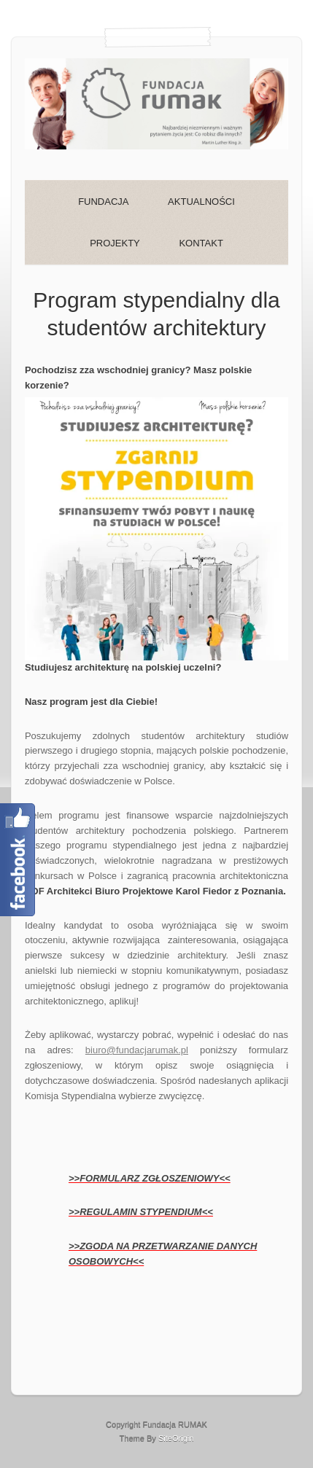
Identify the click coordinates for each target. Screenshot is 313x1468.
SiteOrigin (176, 1438)
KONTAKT (201, 243)
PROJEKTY (115, 243)
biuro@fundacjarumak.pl (136, 1050)
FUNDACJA (103, 201)
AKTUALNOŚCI (201, 201)
